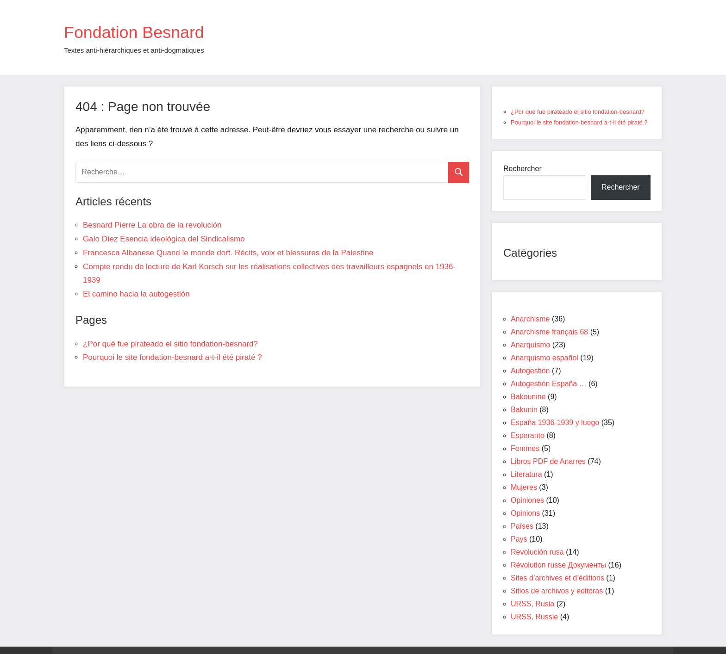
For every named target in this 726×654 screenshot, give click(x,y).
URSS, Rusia (532, 604)
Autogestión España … (549, 384)
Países (522, 526)
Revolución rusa (537, 552)
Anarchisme (530, 319)
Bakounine (528, 397)
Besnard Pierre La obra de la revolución (152, 225)
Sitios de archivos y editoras (557, 591)
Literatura (526, 474)
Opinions (525, 513)
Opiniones (527, 500)
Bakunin (524, 409)
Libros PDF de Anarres (548, 461)
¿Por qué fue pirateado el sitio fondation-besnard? (170, 343)
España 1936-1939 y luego (555, 422)
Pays (519, 539)
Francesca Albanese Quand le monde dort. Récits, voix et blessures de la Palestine (228, 252)
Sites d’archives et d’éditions (557, 578)
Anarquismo (530, 345)
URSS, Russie (534, 617)
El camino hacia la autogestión (136, 294)
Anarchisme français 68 (549, 332)
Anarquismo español (544, 358)
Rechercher (522, 169)
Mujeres (524, 487)
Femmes (525, 448)
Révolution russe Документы (558, 565)
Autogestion (530, 371)
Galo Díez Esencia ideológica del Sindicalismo (164, 238)
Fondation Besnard (142, 31)
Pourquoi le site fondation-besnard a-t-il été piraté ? (172, 357)
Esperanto (527, 435)
